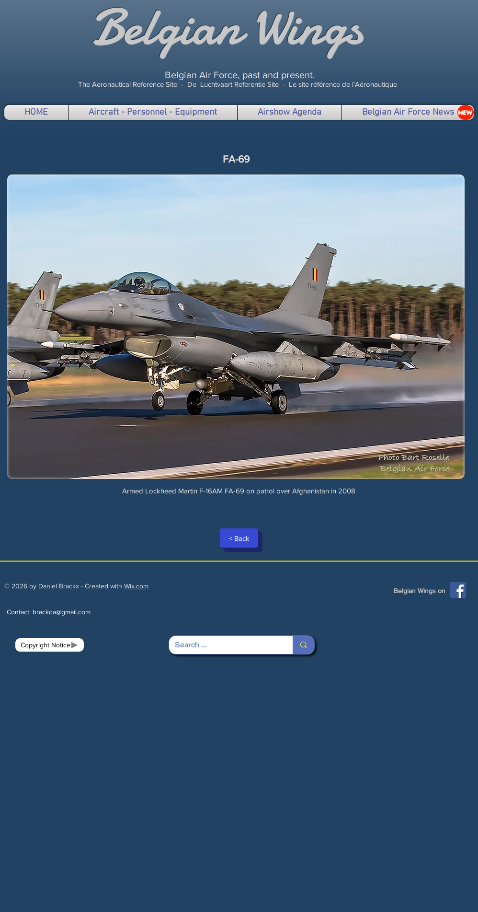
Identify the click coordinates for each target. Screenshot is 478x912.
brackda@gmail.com (62, 612)
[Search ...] (224, 645)
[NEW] (465, 112)
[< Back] (239, 538)
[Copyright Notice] (49, 645)
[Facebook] (458, 590)
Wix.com (136, 586)
